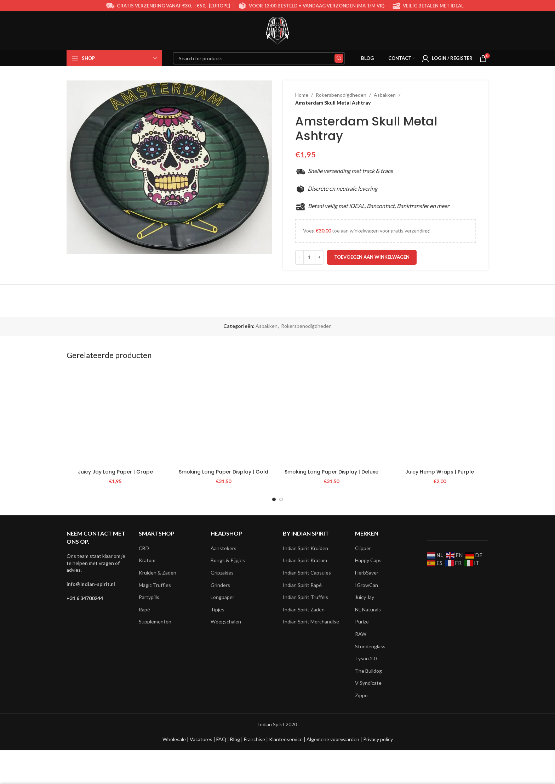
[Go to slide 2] (281, 499)
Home (301, 95)
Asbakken (385, 95)
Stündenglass (370, 646)
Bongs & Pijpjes (228, 560)
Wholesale (174, 739)
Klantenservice (286, 739)
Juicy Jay (364, 597)
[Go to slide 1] (274, 499)
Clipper (363, 548)
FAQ (221, 739)
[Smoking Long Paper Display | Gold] (224, 416)
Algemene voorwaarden (332, 739)
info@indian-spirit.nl (91, 584)
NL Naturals (368, 609)
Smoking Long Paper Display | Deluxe (331, 471)
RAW (360, 634)
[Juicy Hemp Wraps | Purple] (440, 416)
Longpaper (222, 597)
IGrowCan (366, 585)
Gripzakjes (222, 573)
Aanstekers (223, 548)
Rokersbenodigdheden (341, 95)
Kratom (147, 560)
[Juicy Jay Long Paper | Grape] (115, 416)
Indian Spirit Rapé (302, 585)
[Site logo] (277, 30)
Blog (235, 739)
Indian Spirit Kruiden (305, 548)
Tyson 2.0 (366, 658)
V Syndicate (368, 683)
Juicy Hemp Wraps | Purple (439, 471)
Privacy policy (378, 739)
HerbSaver (366, 573)
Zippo (361, 695)
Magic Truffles (155, 585)
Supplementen (155, 621)
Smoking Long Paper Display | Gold (223, 471)
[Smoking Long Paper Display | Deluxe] (332, 416)
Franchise (255, 739)
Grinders (220, 585)
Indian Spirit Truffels (305, 597)
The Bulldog (368, 671)
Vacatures (201, 739)
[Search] (259, 58)
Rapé (144, 609)
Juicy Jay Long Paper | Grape (115, 471)
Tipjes (217, 609)
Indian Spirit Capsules (307, 573)
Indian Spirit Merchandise (311, 621)
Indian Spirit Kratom (305, 560)
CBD (144, 548)
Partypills (149, 597)
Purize (362, 621)
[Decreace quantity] (299, 257)
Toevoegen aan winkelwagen (372, 257)
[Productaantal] (309, 257)
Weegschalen (226, 621)
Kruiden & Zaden (157, 573)
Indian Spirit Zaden (304, 609)
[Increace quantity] (319, 257)
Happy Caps (368, 560)
